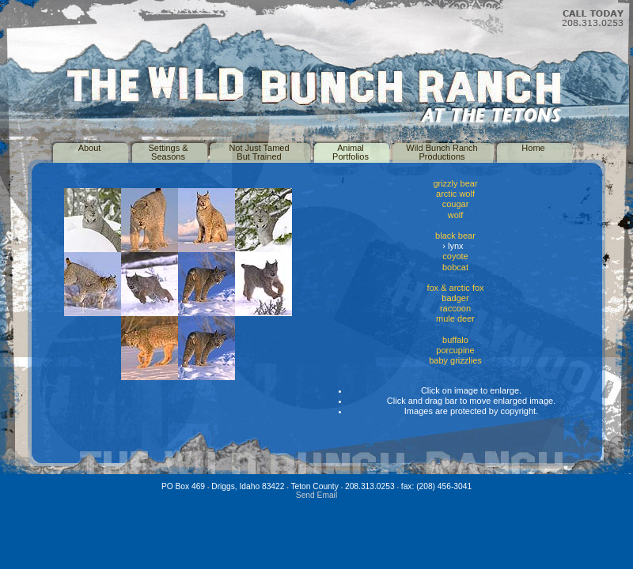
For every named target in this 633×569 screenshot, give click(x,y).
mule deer (455, 318)
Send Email (316, 495)
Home (532, 148)
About (89, 148)
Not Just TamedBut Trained (259, 152)
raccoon (455, 308)
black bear (455, 235)
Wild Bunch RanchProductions (442, 152)
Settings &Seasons (168, 152)
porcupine (455, 350)
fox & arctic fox (454, 287)
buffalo (455, 340)
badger (455, 298)
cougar (455, 204)
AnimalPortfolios (350, 152)
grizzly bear (455, 183)
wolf (456, 215)
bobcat (455, 267)
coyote (455, 256)
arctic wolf (455, 193)
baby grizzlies (455, 360)
